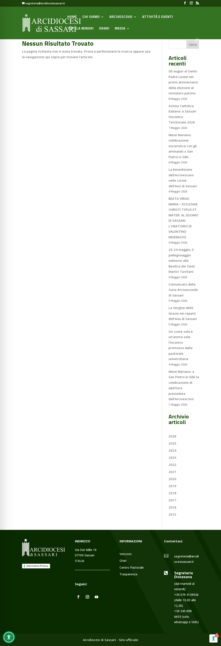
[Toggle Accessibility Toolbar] (8, 637)
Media (120, 29)
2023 (172, 457)
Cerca (193, 44)
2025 (172, 443)
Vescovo (126, 554)
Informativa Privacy (37, 566)
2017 (172, 500)
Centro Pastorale (132, 568)
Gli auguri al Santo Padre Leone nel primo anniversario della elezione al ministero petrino (183, 82)
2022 (172, 464)
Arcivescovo (121, 17)
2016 (172, 507)
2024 (172, 450)
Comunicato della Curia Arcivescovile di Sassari (183, 289)
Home (72, 17)
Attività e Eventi (157, 17)
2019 (172, 486)
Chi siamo (91, 17)
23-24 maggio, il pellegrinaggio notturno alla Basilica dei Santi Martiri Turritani (182, 260)
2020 (172, 479)
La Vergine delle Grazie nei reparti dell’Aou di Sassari (183, 313)
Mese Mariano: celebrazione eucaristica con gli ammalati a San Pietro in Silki (183, 146)
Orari (104, 29)
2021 (172, 472)
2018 (172, 493)
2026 (172, 436)
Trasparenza (128, 574)
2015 (172, 514)
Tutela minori (80, 29)
